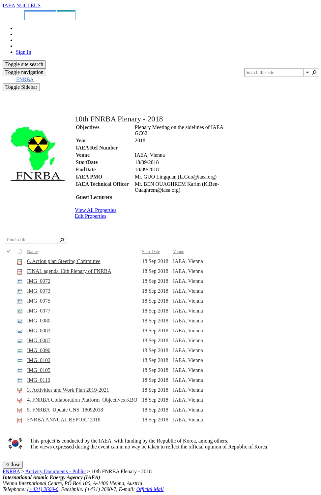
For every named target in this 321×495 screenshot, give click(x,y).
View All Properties (95, 210)
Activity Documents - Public (55, 471)
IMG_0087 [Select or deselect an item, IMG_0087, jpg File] (38, 340)
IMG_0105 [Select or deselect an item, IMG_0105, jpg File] (38, 370)
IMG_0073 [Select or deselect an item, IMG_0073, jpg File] (38, 291)
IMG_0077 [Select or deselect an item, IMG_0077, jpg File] (38, 311)
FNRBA (11, 471)
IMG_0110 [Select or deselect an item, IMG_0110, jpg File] (38, 380)
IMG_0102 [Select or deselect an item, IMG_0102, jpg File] (38, 360)
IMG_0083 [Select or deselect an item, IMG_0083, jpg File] (38, 330)
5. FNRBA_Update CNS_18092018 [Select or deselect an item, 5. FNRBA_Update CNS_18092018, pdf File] (65, 409)
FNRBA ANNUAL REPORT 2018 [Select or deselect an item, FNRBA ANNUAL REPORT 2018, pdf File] (64, 419)
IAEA (9, 5)
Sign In (23, 52)
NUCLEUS (28, 5)
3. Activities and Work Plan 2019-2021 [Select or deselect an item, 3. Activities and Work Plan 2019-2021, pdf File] (68, 390)
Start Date (151, 251)
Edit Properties (90, 216)
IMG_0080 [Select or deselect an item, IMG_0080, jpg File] (38, 320)
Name (32, 251)
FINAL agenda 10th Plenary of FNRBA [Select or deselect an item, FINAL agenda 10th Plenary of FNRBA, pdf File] (69, 271)
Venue (178, 251)
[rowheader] (10, 262)
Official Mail (149, 489)
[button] (307, 72)
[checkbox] (9, 252)
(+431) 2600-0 (43, 489)
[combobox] (274, 72)
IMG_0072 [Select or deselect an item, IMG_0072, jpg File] (38, 281)
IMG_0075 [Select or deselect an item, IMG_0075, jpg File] (38, 301)
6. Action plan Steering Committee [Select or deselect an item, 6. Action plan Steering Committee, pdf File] (64, 261)
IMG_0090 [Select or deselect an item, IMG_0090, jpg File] (38, 350)
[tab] (15, 14)
